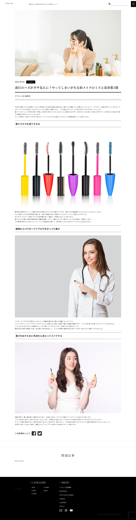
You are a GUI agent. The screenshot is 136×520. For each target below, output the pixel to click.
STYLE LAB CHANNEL (66, 495)
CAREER (62, 499)
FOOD (34, 490)
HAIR (33, 487)
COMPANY (62, 503)
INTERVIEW (63, 491)
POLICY (61, 506)
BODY (46, 490)
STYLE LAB (9, 3)
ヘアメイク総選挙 (65, 487)
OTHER (34, 494)
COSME (46, 487)
